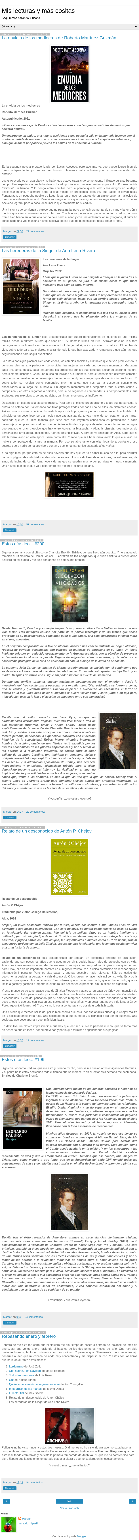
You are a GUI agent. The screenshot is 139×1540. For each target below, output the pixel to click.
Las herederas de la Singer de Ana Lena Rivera (48, 250)
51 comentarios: (35, 524)
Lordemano (16, 1366)
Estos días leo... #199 (23, 1059)
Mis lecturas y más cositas (38, 10)
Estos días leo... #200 (23, 543)
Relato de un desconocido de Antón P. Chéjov (47, 831)
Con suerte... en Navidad (25, 1370)
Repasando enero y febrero (29, 1336)
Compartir (10, 237)
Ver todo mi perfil (28, 1523)
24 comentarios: (34, 1316)
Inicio (69, 1501)
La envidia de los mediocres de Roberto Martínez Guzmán (59, 37)
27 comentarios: (35, 231)
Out (11, 1379)
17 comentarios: (35, 1040)
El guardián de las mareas (25, 1388)
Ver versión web (69, 1508)
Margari (26, 1518)
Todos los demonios (21, 1375)
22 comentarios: (35, 811)
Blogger (81, 1536)
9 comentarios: (34, 1482)
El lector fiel (16, 1393)
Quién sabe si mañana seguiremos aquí (34, 1384)
